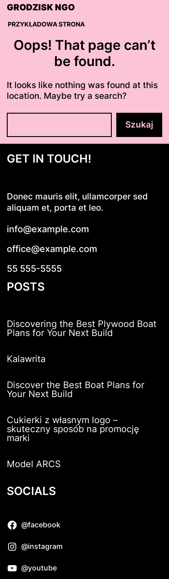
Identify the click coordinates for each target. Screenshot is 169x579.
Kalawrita (26, 358)
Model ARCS (34, 464)
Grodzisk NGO (41, 8)
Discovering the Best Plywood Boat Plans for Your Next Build (81, 328)
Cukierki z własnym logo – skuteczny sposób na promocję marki (73, 428)
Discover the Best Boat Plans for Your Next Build (75, 389)
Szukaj (139, 124)
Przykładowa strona (46, 24)
